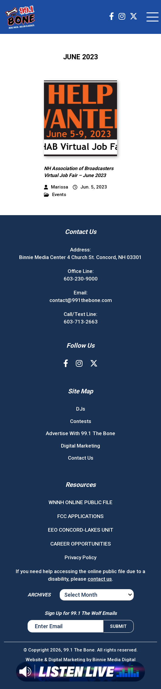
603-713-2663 (81, 322)
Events (55, 194)
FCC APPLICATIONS (80, 516)
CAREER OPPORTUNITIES (80, 544)
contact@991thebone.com (80, 300)
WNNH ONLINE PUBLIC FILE (80, 502)
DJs (80, 409)
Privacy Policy (80, 557)
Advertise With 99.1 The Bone (80, 433)
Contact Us (80, 458)
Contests (80, 421)
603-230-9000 (81, 279)
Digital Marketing (80, 446)
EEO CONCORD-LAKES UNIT (80, 530)
